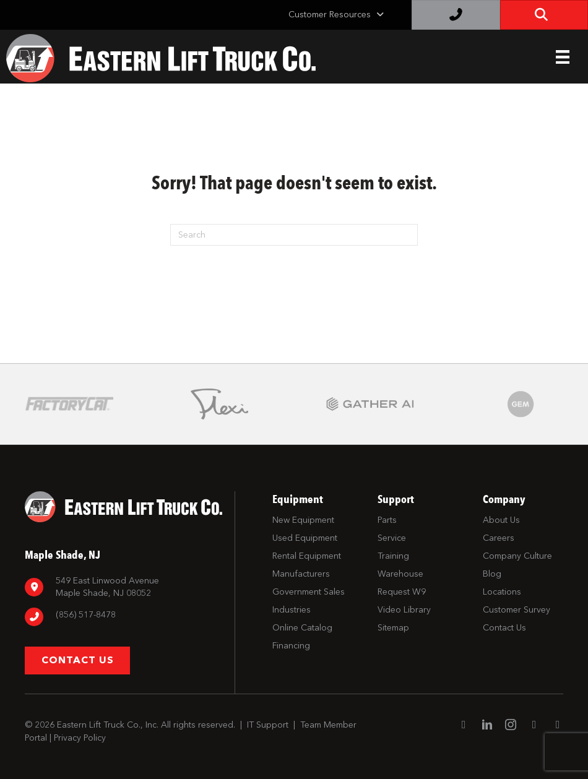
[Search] (294, 235)
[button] (77, 660)
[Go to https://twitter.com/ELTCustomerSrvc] (557, 725)
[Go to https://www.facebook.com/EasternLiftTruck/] (463, 725)
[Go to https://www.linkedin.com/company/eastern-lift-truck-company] (487, 726)
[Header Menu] (562, 57)
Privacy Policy (80, 738)
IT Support (267, 725)
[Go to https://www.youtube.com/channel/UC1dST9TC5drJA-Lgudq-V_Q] (534, 725)
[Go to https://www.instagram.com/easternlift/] (510, 726)
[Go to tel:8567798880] (123, 616)
